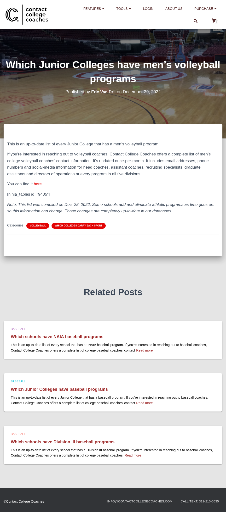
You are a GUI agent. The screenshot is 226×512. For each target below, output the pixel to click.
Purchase (205, 9)
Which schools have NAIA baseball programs (57, 336)
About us (173, 9)
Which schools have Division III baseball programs (63, 441)
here (38, 184)
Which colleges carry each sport (78, 225)
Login (148, 9)
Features (93, 9)
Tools (123, 9)
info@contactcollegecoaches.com (136, 501)
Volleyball (38, 225)
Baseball (18, 328)
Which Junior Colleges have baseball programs (59, 389)
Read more (144, 350)
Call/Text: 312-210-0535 (199, 501)
